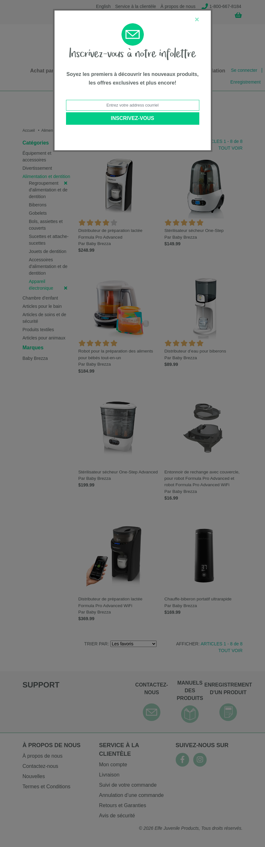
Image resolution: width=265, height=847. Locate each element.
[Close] (197, 19)
